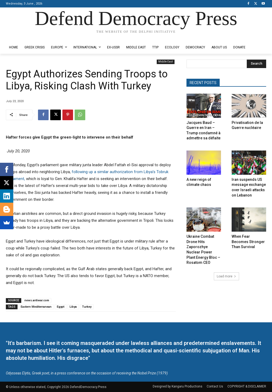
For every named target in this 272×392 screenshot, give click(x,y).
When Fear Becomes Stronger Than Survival (248, 241)
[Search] (256, 64)
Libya (73, 306)
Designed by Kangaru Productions (26, 36)
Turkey (86, 306)
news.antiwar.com (36, 300)
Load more (226, 276)
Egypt (60, 306)
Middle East (166, 62)
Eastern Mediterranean (36, 306)
